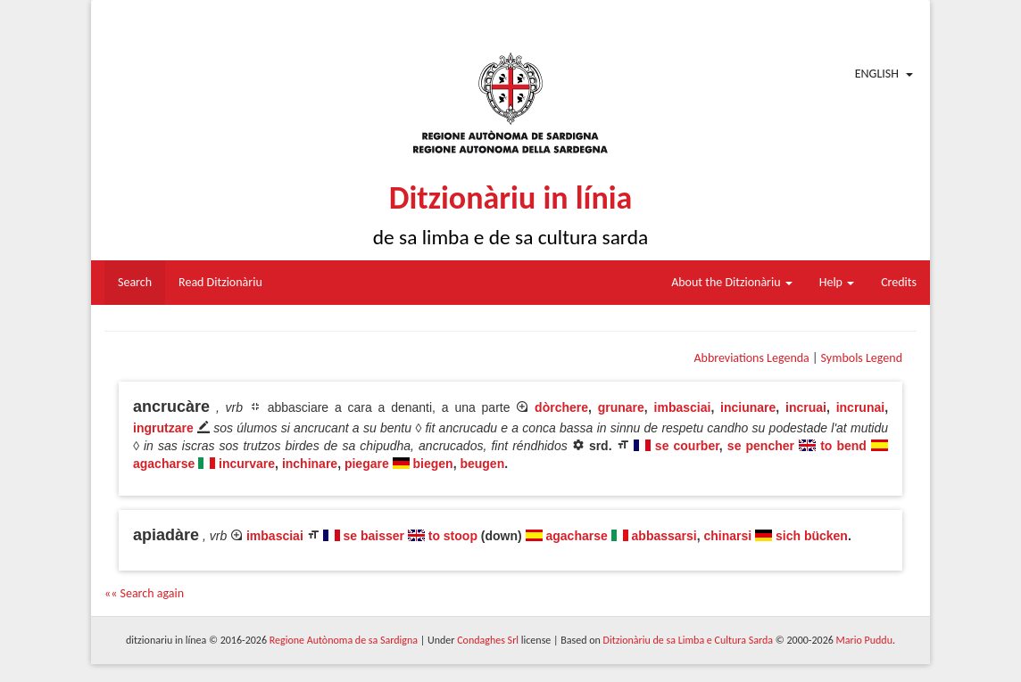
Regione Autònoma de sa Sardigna (344, 640)
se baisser (373, 536)
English (877, 73)
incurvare (247, 463)
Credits (899, 282)
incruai (805, 407)
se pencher (760, 446)
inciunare (748, 407)
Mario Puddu (864, 640)
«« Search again (144, 593)
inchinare (309, 463)
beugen (482, 463)
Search (135, 282)
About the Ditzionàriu (732, 282)
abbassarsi (664, 536)
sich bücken (812, 536)
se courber (687, 446)
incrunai (860, 407)
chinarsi (728, 536)
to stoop (452, 536)
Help (836, 282)
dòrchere (561, 407)
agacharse (164, 463)
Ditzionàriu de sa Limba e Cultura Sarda (688, 640)
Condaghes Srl (488, 640)
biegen (433, 463)
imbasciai (682, 407)
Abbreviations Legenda (751, 358)
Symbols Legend (861, 358)
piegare (366, 463)
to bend (845, 446)
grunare (621, 407)
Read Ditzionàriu (220, 282)
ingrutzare (163, 428)
